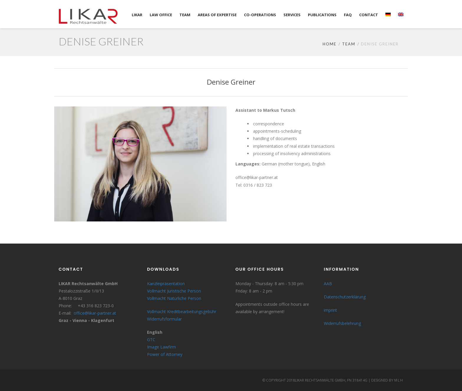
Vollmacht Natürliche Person (174, 298)
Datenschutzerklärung (345, 297)
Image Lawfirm (161, 347)
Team (348, 44)
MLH (398, 380)
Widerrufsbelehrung (342, 323)
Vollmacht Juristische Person (174, 291)
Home (329, 44)
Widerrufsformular (164, 319)
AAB (328, 283)
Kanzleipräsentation (166, 283)
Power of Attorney (164, 354)
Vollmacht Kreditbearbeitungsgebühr (181, 311)
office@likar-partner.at (95, 313)
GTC (151, 339)
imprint (330, 310)
